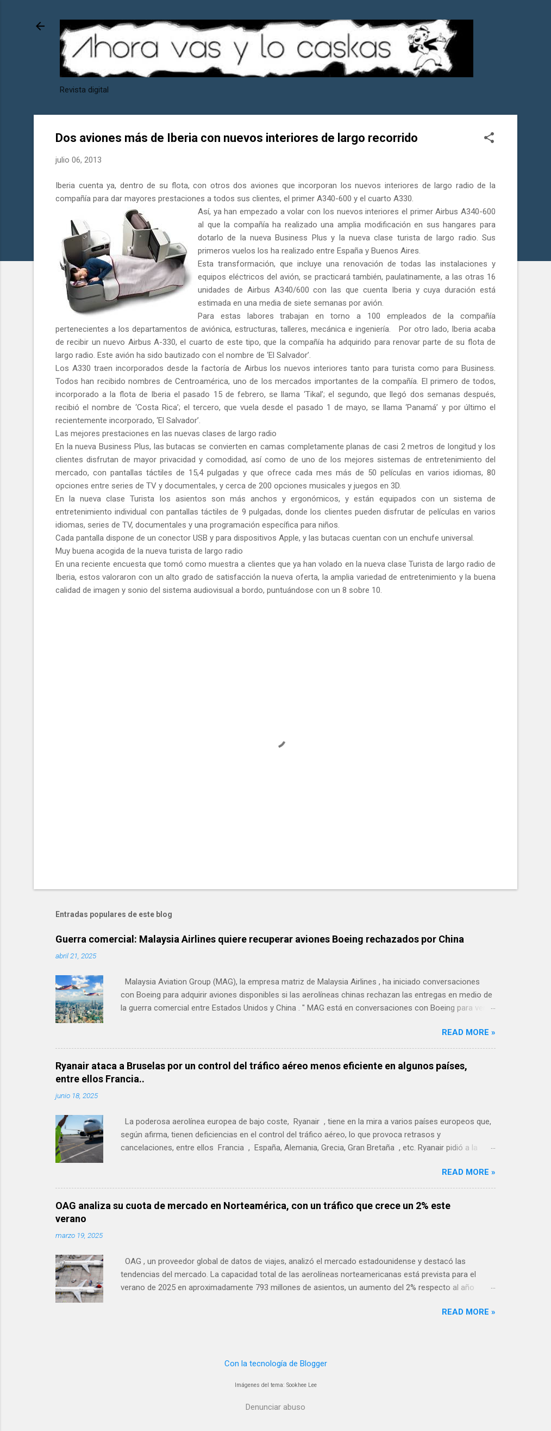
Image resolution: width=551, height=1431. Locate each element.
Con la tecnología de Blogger (275, 1363)
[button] (489, 138)
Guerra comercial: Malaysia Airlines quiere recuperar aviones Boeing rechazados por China (259, 939)
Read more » (469, 1032)
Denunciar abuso (275, 1407)
